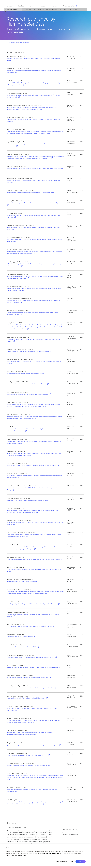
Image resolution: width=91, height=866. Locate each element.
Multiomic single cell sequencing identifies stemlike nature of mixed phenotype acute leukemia (35, 169)
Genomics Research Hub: (23, 43)
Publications (39, 10)
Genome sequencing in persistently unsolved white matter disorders (27, 756)
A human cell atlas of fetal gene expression (20, 637)
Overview (27, 10)
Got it (80, 862)
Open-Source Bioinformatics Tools (52, 10)
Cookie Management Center (50, 854)
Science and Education (12, 43)
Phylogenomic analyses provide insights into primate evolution (25, 374)
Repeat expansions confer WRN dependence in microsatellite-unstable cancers (31, 658)
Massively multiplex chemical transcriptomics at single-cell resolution (27, 766)
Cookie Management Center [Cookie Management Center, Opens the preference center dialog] (64, 862)
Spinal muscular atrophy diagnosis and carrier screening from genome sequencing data (33, 745)
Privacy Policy (22, 856)
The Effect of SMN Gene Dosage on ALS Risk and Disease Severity (27, 501)
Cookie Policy (10, 856)
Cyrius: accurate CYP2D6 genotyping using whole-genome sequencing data (29, 627)
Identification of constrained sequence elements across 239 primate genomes (30, 193)
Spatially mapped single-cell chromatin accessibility (22, 582)
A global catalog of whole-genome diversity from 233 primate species (28, 352)
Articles (33, 10)
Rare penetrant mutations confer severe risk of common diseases (26, 384)
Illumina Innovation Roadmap (69, 10)
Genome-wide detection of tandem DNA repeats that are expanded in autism (30, 688)
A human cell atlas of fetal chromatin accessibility (22, 647)
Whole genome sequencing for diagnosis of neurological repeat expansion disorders (32, 466)
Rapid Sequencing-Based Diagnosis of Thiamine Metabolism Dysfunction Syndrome (32, 604)
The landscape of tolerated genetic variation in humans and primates (27, 395)
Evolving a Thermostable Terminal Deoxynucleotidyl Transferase (26, 699)
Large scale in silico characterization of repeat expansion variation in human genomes (32, 668)
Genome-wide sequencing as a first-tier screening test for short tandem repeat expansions (34, 560)
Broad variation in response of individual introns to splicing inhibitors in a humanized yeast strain (35, 203)
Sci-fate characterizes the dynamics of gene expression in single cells (28, 678)
